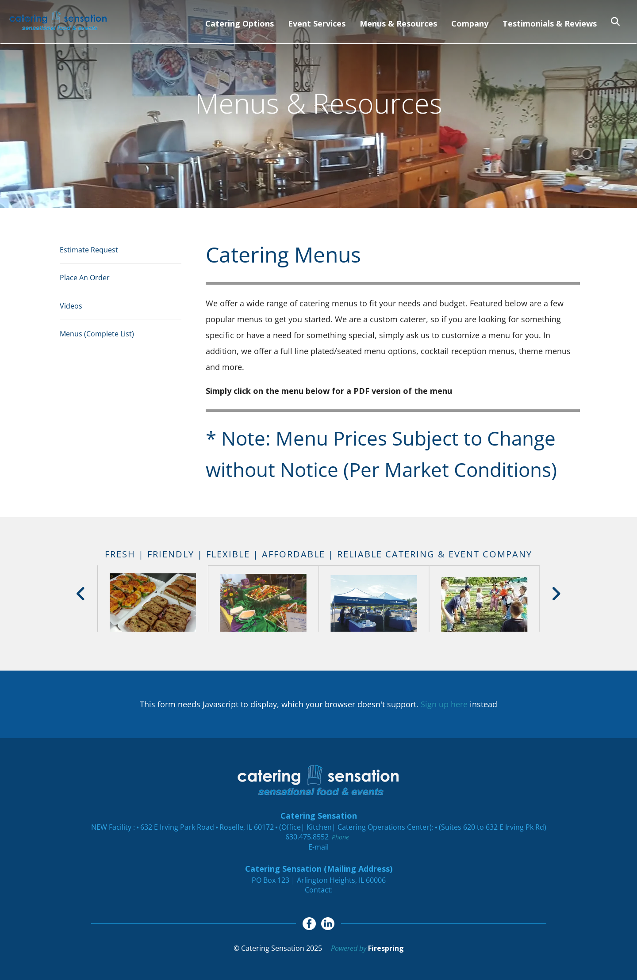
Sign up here (444, 704)
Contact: (319, 890)
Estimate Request (89, 250)
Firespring (386, 948)
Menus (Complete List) (97, 334)
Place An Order (85, 277)
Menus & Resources (398, 23)
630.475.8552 (307, 837)
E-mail (318, 847)
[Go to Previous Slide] (81, 593)
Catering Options (239, 23)
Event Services (316, 23)
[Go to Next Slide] (555, 593)
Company (469, 23)
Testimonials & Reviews (550, 23)
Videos (71, 306)
